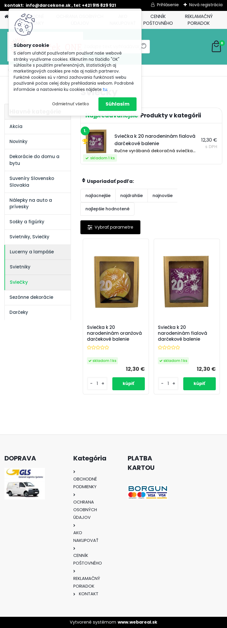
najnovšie (163, 196)
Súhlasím (117, 104)
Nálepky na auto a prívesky (30, 203)
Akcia (15, 126)
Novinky (18, 141)
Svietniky (20, 267)
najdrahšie (131, 196)
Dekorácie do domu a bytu (34, 159)
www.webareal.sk (137, 622)
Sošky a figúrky (26, 222)
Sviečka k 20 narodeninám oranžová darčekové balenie (114, 333)
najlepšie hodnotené (107, 209)
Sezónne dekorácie (31, 297)
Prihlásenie (168, 5)
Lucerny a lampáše (32, 252)
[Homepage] (6, 16)
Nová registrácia (206, 5)
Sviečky (19, 282)
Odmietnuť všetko (70, 104)
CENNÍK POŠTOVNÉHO (158, 19)
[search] (143, 49)
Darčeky (18, 312)
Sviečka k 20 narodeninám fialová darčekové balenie (182, 333)
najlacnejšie (98, 196)
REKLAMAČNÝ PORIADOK (199, 19)
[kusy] (97, 383)
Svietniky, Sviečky (29, 237)
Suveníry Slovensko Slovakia (31, 181)
